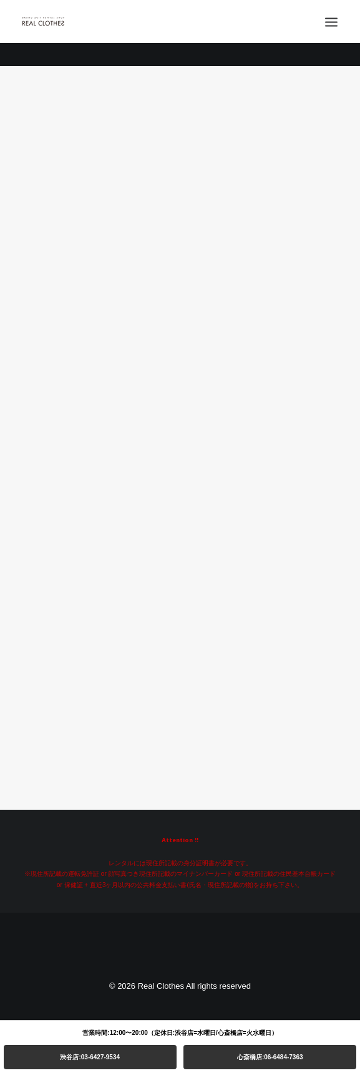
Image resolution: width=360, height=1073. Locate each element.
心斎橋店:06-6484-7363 (270, 1057)
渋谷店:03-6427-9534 (90, 1057)
